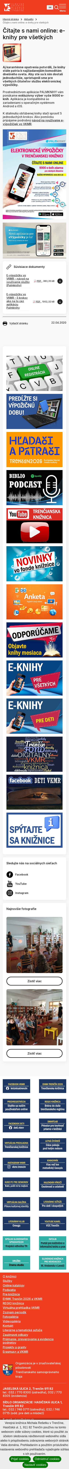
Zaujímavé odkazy (15, 1335)
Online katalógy (13, 1285)
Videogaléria (12, 1321)
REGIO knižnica (13, 1303)
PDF (39, 281)
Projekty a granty (14, 1347)
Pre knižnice (11, 1294)
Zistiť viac (34, 981)
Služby (7, 1281)
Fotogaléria (10, 1317)
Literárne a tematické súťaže (22, 1330)
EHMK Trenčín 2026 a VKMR (22, 1299)
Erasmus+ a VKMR (15, 1351)
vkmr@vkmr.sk (23, 1419)
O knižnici (9, 1276)
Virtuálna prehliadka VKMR (21, 1307)
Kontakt (8, 1326)
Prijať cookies (20, 1459)
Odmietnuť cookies (47, 1459)
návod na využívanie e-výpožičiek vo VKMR (33, 122)
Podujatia (9, 1290)
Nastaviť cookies (35, 1464)
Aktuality (28, 19)
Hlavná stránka (11, 19)
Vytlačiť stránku (15, 323)
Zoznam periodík (14, 1312)
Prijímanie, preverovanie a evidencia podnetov (28, 1340)
